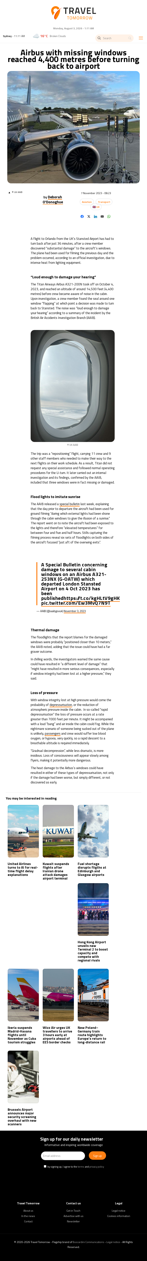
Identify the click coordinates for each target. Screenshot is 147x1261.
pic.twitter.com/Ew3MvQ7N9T (76, 603)
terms (81, 1167)
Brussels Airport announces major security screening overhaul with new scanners (22, 1117)
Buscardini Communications (88, 1242)
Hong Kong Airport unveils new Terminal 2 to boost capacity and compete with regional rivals (93, 951)
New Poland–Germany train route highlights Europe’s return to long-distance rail (92, 1035)
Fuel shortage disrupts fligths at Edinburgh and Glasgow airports (92, 869)
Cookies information (118, 1216)
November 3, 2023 (75, 611)
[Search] (114, 38)
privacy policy (96, 1167)
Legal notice (118, 1211)
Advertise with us (73, 1216)
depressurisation (61, 704)
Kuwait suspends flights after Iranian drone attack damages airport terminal (56, 871)
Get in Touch (73, 1211)
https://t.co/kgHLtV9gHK (91, 598)
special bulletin (70, 503)
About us (28, 1211)
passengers (52, 733)
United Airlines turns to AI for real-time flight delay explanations (23, 869)
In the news (28, 1216)
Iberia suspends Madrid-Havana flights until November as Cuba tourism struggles (22, 1035)
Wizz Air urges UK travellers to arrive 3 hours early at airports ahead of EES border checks (57, 1035)
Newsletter (73, 1221)
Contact (28, 1221)
